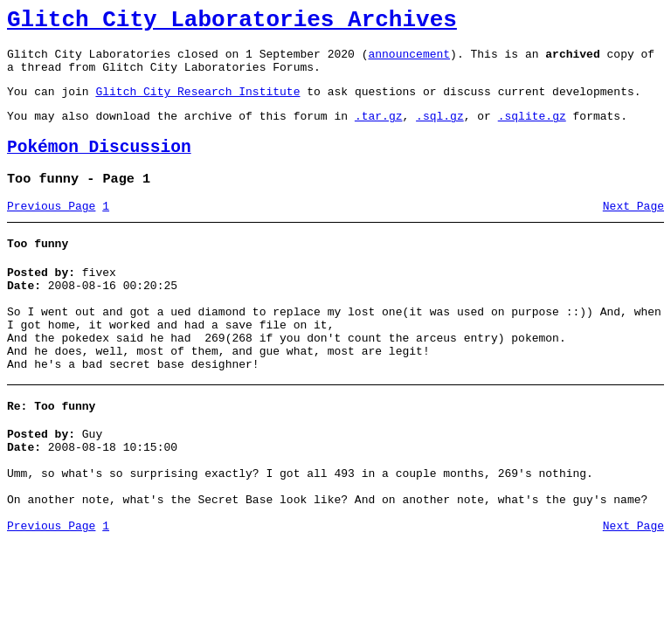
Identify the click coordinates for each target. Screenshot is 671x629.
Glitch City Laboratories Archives (232, 22)
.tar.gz (379, 131)
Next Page (633, 230)
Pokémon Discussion (99, 165)
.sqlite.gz (532, 131)
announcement (409, 61)
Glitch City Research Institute (197, 104)
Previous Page (51, 230)
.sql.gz (440, 131)
